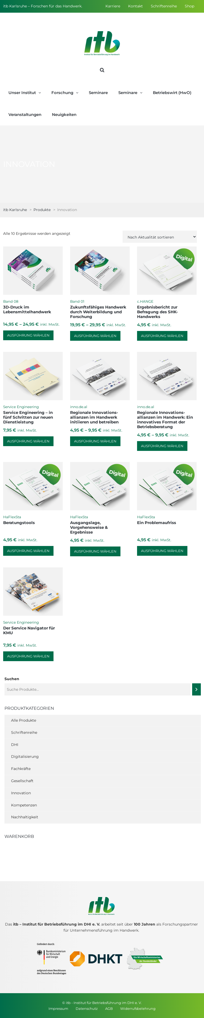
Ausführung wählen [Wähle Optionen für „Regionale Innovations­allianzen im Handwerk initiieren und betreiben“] (95, 441)
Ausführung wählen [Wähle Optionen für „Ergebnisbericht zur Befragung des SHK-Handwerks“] (162, 336)
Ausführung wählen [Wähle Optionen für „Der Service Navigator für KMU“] (28, 656)
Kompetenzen (24, 805)
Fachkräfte (21, 768)
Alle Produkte (23, 720)
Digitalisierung (25, 756)
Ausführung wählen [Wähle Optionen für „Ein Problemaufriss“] (162, 551)
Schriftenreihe (164, 6)
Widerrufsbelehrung (138, 1008)
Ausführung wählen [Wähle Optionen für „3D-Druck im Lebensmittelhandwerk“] (28, 335)
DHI (14, 744)
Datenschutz (87, 1008)
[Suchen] (196, 689)
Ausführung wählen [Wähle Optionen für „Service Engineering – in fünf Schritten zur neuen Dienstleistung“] (28, 441)
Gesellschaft (22, 780)
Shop (189, 6)
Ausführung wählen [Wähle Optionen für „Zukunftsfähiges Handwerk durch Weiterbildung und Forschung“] (95, 336)
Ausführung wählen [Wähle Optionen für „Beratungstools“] (28, 551)
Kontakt (135, 6)
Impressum (58, 1008)
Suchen (11, 678)
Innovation (21, 793)
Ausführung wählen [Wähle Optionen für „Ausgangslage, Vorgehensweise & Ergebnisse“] (95, 551)
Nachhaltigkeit (24, 817)
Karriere (112, 6)
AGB (109, 1008)
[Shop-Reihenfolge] (160, 237)
